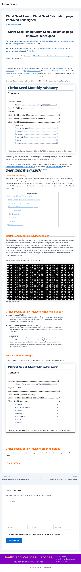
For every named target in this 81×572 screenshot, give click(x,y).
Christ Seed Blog (32, 41)
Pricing (14, 218)
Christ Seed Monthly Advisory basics (20, 196)
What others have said (15, 225)
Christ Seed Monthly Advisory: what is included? (24, 200)
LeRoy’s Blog (28, 48)
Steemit (26, 56)
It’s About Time (16, 210)
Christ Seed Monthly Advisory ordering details (23, 207)
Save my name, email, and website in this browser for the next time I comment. (35, 534)
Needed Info (16, 214)
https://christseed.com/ (32, 71)
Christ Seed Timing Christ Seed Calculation (20, 167)
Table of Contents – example (21, 203)
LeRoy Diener (9, 4)
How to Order (16, 221)
